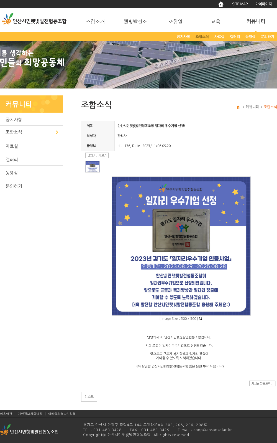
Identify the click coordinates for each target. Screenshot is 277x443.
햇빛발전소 (135, 21)
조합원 (175, 21)
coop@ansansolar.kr (212, 430)
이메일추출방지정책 (62, 414)
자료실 (12, 146)
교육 (215, 21)
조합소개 (95, 21)
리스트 (89, 396)
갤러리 (12, 159)
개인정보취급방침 (30, 414)
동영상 (12, 173)
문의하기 (14, 186)
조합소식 (14, 132)
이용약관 (6, 414)
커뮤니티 (256, 21)
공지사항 (14, 119)
